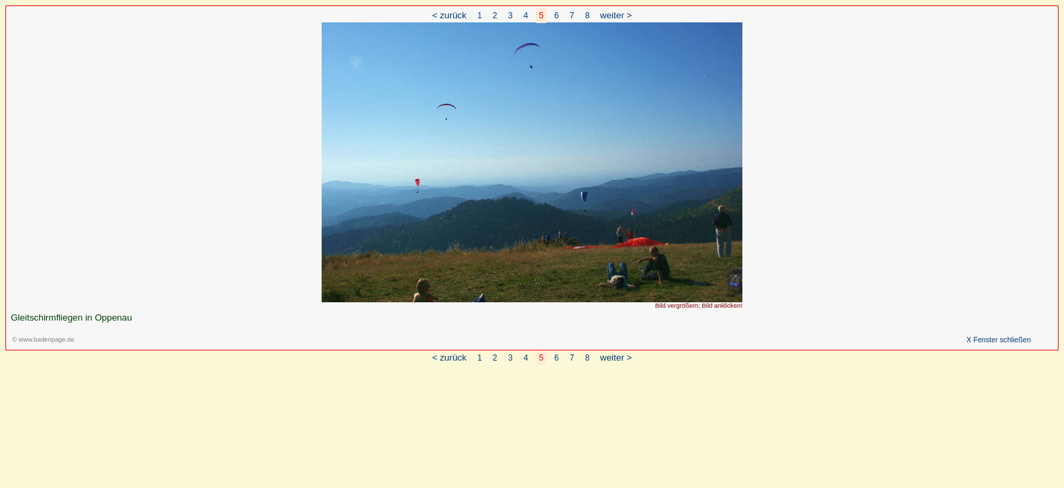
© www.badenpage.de (43, 339)
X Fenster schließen (998, 340)
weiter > (616, 15)
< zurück (449, 15)
